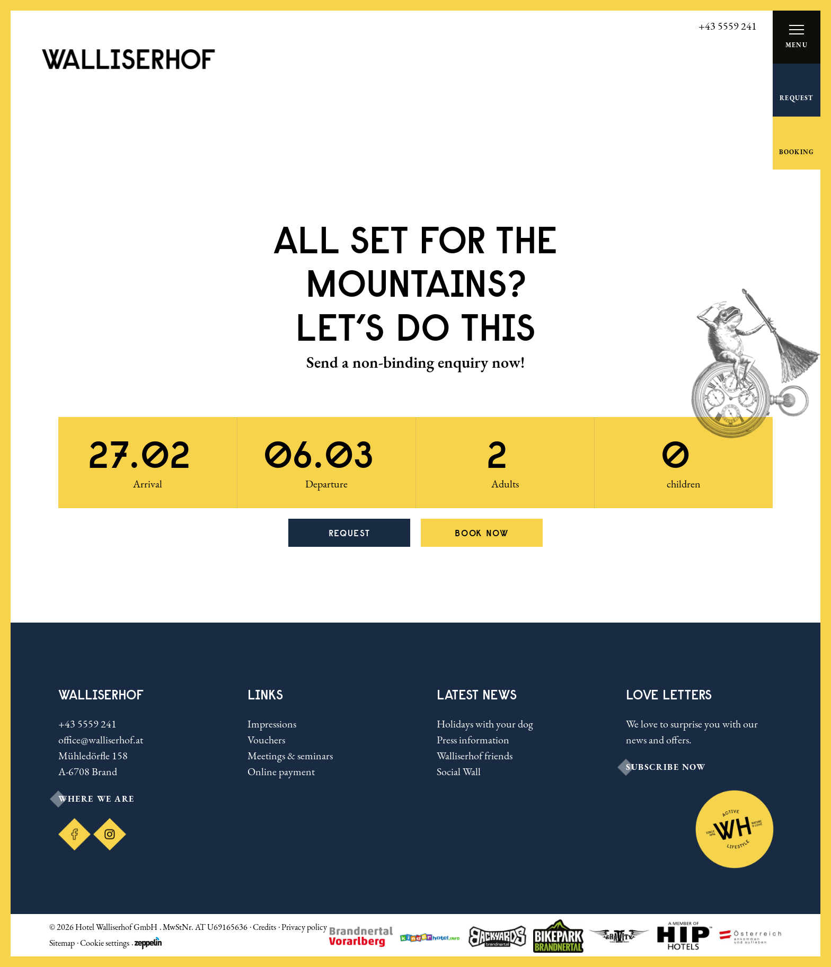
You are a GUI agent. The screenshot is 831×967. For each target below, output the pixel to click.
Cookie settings (104, 942)
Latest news (477, 694)
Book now (482, 532)
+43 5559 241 (87, 724)
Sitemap (62, 942)
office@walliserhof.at (100, 740)
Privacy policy (304, 927)
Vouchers (266, 740)
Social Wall (459, 771)
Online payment (281, 771)
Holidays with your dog (485, 724)
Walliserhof (101, 694)
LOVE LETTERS (669, 694)
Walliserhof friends (474, 755)
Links (265, 694)
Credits (264, 927)
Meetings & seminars (290, 755)
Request (349, 532)
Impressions (271, 724)
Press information (473, 740)
